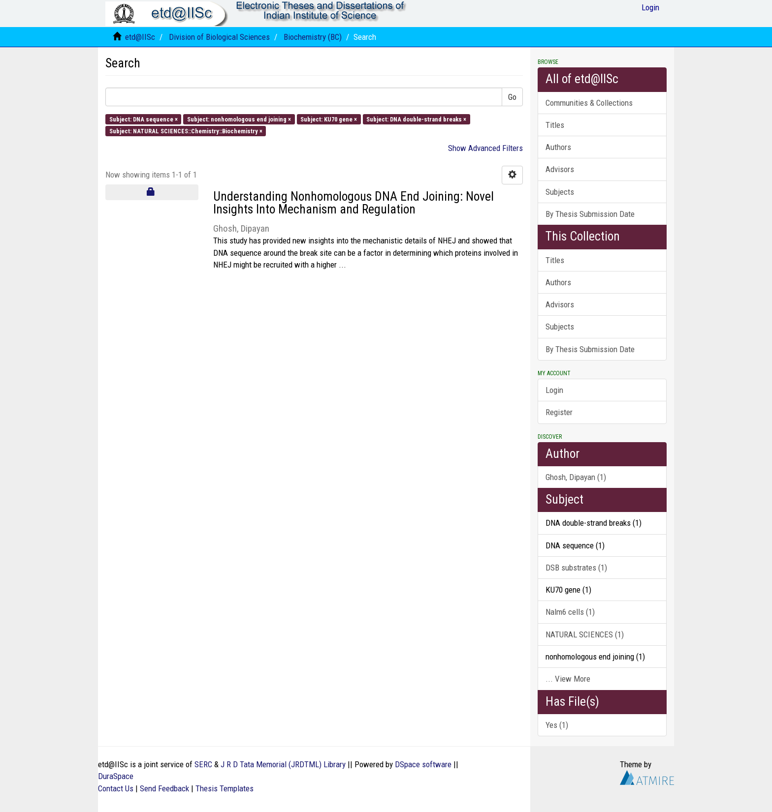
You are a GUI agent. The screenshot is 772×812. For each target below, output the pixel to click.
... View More (568, 679)
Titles (555, 125)
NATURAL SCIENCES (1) (585, 634)
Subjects (560, 192)
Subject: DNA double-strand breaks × (416, 118)
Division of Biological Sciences (219, 37)
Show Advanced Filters (485, 148)
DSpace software (423, 764)
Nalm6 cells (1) (570, 612)
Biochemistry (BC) (313, 37)
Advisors (560, 169)
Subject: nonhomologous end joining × (239, 118)
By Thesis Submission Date (590, 214)
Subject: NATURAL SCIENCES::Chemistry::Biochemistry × (185, 130)
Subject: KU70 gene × (328, 118)
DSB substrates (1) (576, 567)
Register (559, 412)
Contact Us (115, 788)
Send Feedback (164, 788)
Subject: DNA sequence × (143, 118)
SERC (203, 764)
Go (512, 97)
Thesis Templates (224, 788)
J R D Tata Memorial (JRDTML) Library (283, 764)
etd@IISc (140, 37)
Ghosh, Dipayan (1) (576, 477)
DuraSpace (115, 776)
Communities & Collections (589, 103)
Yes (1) (557, 725)
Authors (558, 147)
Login (554, 390)
